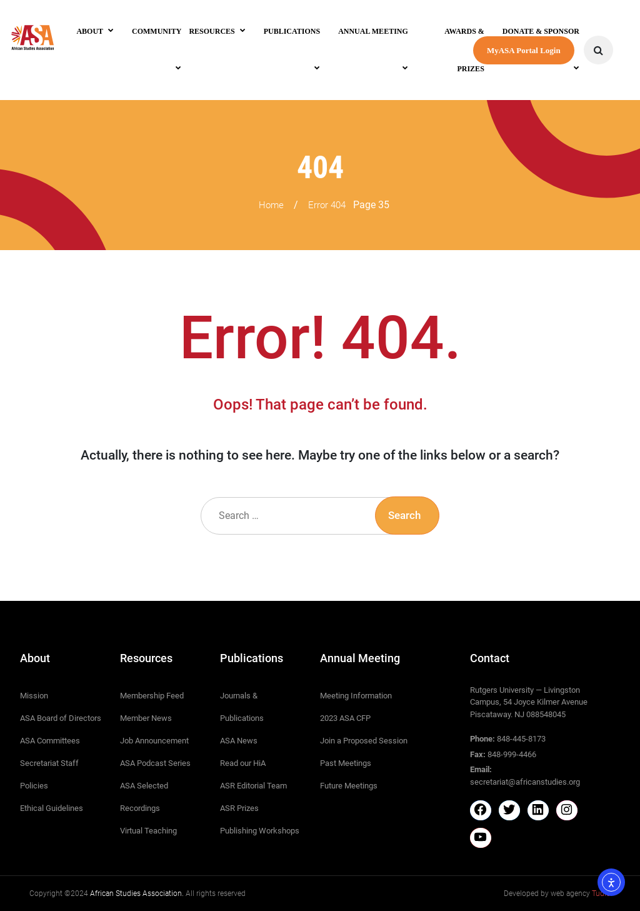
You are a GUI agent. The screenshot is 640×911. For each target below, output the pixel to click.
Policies (34, 785)
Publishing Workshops (259, 830)
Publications (292, 31)
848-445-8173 (521, 738)
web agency (581, 893)
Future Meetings (349, 785)
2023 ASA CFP (345, 718)
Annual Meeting (373, 31)
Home (271, 205)
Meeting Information (356, 695)
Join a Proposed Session (364, 740)
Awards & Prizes (464, 50)
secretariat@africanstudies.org (525, 782)
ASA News (239, 740)
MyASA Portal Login (524, 50)
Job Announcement (154, 740)
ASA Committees (50, 740)
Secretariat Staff (49, 763)
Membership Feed (152, 695)
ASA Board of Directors (60, 718)
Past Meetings (345, 763)
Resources (211, 31)
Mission (34, 695)
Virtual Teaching (148, 830)
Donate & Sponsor (540, 31)
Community (156, 31)
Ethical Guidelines (51, 808)
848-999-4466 (512, 754)
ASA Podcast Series (155, 763)
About (89, 31)
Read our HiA (243, 763)
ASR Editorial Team (253, 785)
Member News (146, 718)
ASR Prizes (239, 808)
